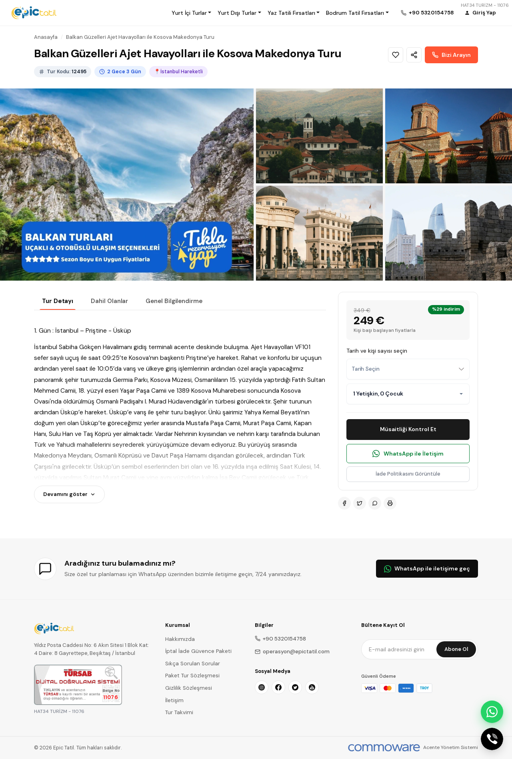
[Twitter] (359, 503)
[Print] (390, 503)
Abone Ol (456, 649)
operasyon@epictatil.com (292, 651)
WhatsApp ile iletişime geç (427, 568)
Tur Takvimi (179, 712)
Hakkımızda (180, 639)
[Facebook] (344, 503)
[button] (191, 12)
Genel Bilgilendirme (174, 301)
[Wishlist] (395, 54)
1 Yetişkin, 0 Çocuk (378, 393)
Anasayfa (46, 37)
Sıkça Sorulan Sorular (192, 663)
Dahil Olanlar (109, 301)
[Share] (414, 54)
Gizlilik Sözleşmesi (188, 688)
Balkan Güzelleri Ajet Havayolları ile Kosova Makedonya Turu (140, 37)
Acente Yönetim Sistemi (450, 747)
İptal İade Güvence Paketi (198, 651)
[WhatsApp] (374, 503)
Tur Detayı (57, 301)
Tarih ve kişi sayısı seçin (376, 350)
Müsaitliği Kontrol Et (408, 429)
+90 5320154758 (280, 638)
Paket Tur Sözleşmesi (192, 675)
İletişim (174, 700)
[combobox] (408, 369)
